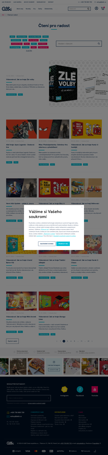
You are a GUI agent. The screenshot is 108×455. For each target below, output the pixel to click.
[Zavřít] (82, 207)
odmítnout (39, 236)
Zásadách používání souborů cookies (64, 236)
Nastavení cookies (49, 234)
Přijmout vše (45, 229)
